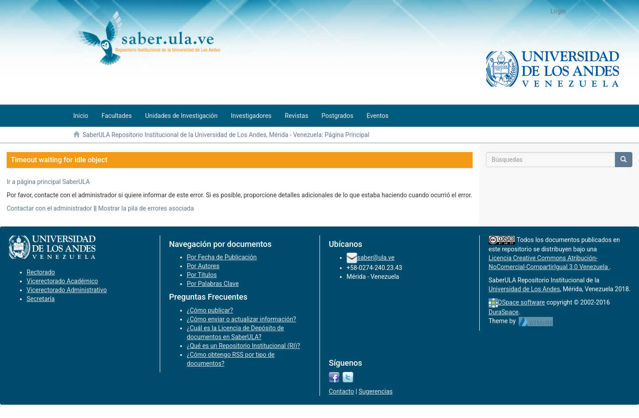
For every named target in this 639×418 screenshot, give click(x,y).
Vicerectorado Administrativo (67, 289)
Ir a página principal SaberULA (48, 181)
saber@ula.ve (375, 257)
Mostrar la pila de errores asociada (146, 208)
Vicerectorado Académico (62, 281)
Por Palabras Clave (213, 283)
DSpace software (521, 302)
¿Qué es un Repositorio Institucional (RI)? (243, 345)
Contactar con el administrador (49, 208)
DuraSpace (504, 312)
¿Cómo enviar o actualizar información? (241, 319)
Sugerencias (376, 391)
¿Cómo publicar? (210, 310)
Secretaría (41, 298)
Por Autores (203, 266)
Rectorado (41, 272)
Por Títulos (202, 274)
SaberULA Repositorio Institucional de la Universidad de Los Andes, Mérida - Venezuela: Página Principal (226, 134)
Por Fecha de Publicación (222, 257)
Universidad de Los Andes (524, 289)
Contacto (341, 391)
